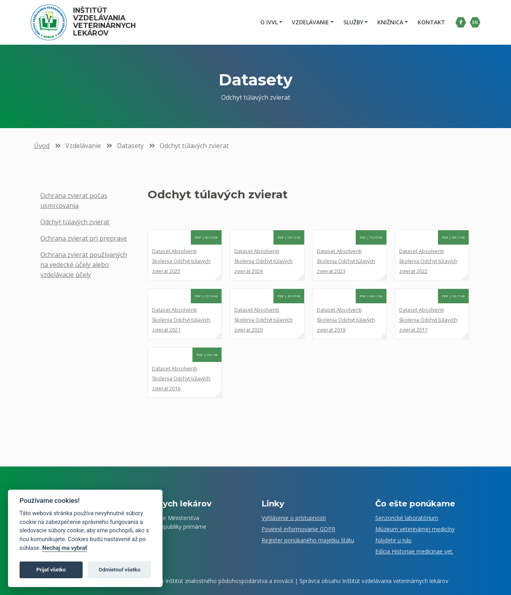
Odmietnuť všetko (119, 570)
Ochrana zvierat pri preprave (83, 238)
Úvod (42, 145)
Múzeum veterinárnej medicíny (415, 529)
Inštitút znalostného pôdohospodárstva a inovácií (229, 581)
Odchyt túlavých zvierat (74, 221)
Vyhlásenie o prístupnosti (293, 518)
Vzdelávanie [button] (309, 22)
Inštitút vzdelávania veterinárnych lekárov (106, 22)
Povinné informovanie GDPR (298, 529)
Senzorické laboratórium (406, 518)
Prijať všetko (51, 570)
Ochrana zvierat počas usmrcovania (73, 200)
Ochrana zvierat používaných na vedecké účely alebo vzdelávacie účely (83, 264)
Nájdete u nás (393, 540)
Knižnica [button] (389, 22)
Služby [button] (352, 22)
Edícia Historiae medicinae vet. (414, 551)
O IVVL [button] (268, 22)
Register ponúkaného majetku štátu (307, 540)
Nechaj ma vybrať (64, 548)
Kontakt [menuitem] (430, 22)
